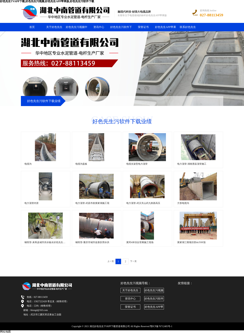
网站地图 (5, 331)
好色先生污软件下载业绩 (121, 28)
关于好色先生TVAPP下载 (54, 28)
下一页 (133, 261)
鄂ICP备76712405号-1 (161, 326)
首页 (32, 27)
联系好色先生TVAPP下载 (188, 28)
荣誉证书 (143, 27)
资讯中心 (98, 27)
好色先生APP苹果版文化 (165, 28)
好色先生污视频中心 (76, 28)
